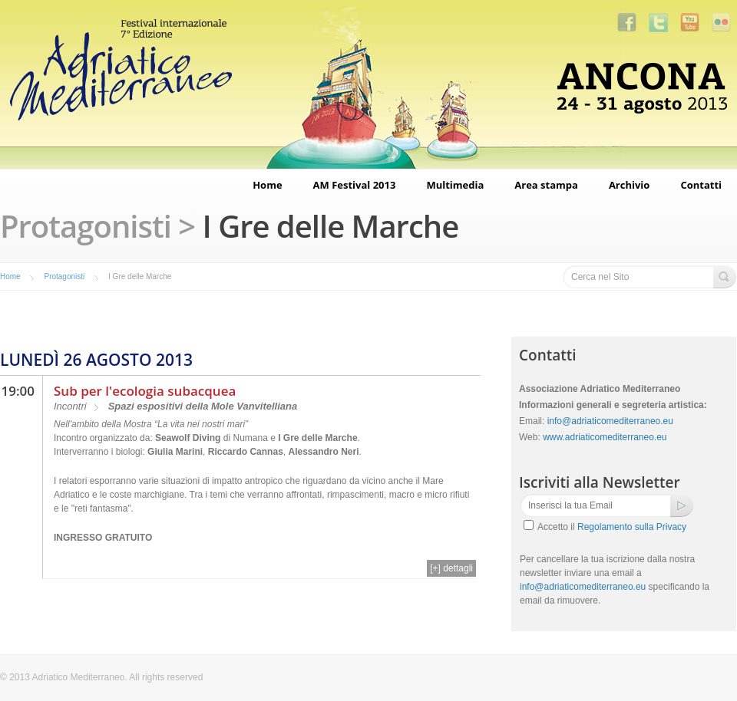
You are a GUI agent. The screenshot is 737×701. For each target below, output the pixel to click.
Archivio (629, 185)
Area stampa (546, 185)
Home (267, 185)
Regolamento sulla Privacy (631, 527)
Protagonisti (64, 276)
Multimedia (455, 185)
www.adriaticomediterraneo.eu (604, 437)
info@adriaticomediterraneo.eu (610, 421)
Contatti (701, 185)
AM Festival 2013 (354, 185)
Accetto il (611, 527)
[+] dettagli (451, 568)
